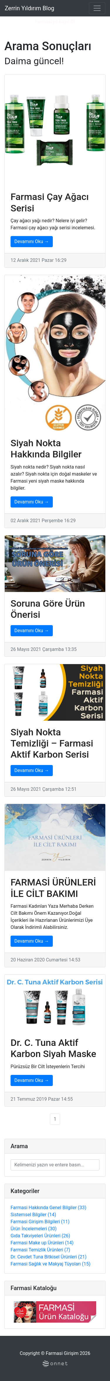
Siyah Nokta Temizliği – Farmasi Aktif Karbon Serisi (52, 743)
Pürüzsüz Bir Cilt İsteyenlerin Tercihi (48, 1066)
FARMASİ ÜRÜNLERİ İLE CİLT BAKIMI (53, 888)
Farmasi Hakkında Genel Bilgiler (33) (48, 1207)
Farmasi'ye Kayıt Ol (55, 21)
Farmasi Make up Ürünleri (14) (42, 1243)
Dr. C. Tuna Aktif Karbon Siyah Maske (53, 1048)
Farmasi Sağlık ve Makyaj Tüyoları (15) (50, 1264)
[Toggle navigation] (97, 8)
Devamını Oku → (31, 241)
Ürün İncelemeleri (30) (34, 1228)
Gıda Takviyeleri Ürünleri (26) (40, 1236)
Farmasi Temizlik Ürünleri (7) (40, 1250)
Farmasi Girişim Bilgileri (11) (40, 1221)
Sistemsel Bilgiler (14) (33, 1214)
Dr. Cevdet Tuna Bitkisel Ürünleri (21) (49, 1257)
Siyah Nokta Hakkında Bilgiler (46, 448)
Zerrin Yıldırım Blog (29, 8)
